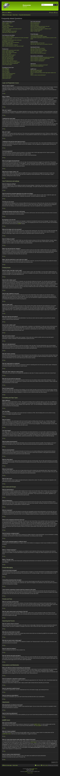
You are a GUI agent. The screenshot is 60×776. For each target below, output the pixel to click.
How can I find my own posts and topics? (38, 53)
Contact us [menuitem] (37, 765)
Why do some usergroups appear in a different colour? (41, 28)
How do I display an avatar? (7, 43)
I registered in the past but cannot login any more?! (12, 28)
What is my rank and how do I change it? (10, 44)
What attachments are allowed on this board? (39, 64)
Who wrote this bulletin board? (36, 70)
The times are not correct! (7, 38)
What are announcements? (7, 74)
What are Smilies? (5, 71)
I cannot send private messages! (37, 35)
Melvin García (34, 768)
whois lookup (33, 742)
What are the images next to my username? (10, 42)
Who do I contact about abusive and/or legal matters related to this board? (43, 73)
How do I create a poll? (6, 53)
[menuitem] (9, 12)
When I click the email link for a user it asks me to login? (13, 46)
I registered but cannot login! (7, 26)
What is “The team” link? (35, 31)
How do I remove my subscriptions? (37, 60)
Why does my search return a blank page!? (39, 50)
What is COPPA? (5, 23)
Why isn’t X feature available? (36, 71)
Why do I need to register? (7, 22)
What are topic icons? (6, 78)
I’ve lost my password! (6, 29)
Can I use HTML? (5, 69)
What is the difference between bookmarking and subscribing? (42, 57)
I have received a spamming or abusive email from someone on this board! (43, 38)
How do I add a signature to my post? (9, 52)
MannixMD (32, 769)
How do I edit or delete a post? (8, 51)
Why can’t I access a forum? (7, 57)
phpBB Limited (37, 724)
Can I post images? (6, 72)
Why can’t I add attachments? (8, 58)
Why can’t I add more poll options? (9, 54)
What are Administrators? (35, 22)
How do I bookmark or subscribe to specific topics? (40, 58)
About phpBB (38, 725)
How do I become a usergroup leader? (38, 27)
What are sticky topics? (6, 75)
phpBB (19, 223)
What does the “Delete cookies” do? (9, 32)
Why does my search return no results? (38, 49)
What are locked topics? (6, 77)
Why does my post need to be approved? (10, 63)
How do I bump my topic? (7, 64)
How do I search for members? (36, 51)
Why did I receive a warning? (7, 59)
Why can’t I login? (5, 27)
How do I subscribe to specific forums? (38, 59)
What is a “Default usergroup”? (36, 29)
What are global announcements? (8, 73)
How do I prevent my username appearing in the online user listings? (15, 37)
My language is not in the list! (7, 41)
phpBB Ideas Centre (6, 733)
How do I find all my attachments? (37, 66)
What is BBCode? (5, 68)
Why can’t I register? (6, 25)
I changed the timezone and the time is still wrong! (11, 40)
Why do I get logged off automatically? (9, 31)
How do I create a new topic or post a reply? (10, 50)
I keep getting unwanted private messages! (39, 36)
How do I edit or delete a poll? (8, 56)
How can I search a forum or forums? (38, 48)
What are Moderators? (35, 23)
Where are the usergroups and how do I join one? (40, 26)
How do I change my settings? (8, 36)
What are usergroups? (35, 25)
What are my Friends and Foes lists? (38, 42)
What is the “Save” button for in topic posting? (11, 62)
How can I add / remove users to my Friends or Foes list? (41, 44)
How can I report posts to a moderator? (9, 60)
